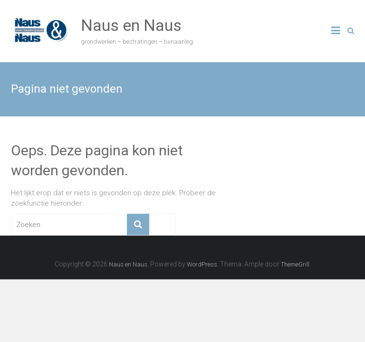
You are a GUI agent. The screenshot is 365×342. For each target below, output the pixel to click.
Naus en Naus (131, 25)
